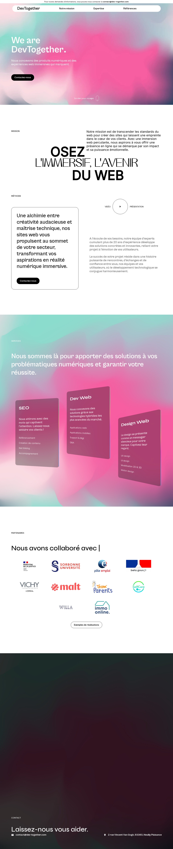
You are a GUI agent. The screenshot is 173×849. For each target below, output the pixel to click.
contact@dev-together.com (116, 2)
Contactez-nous (22, 77)
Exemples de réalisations (86, 625)
